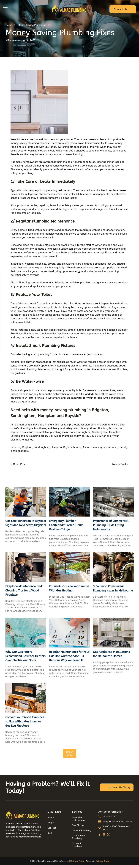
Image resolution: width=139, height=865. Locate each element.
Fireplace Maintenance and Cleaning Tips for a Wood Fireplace (23, 590)
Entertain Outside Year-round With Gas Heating (69, 588)
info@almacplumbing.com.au (117, 821)
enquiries (27, 439)
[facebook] (99, 835)
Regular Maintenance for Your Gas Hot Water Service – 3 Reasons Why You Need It (69, 656)
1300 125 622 (93, 435)
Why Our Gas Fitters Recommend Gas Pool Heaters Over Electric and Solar (25, 656)
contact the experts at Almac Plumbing (105, 369)
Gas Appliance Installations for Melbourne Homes (111, 654)
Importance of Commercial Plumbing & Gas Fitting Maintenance (110, 525)
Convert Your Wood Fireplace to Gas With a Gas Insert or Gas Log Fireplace (24, 721)
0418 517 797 (109, 816)
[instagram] (104, 835)
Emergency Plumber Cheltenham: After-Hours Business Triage (66, 525)
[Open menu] (5, 9)
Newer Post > (120, 464)
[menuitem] (57, 817)
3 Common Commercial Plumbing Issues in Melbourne (113, 588)
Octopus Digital (102, 861)
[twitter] (108, 835)
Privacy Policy (77, 861)
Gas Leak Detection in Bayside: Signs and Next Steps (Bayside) (25, 523)
